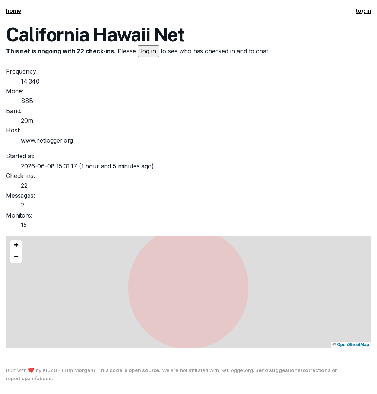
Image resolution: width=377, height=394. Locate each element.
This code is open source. (129, 370)
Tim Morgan (78, 370)
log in (363, 10)
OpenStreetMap (353, 344)
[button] (16, 245)
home (13, 10)
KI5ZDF (51, 370)
